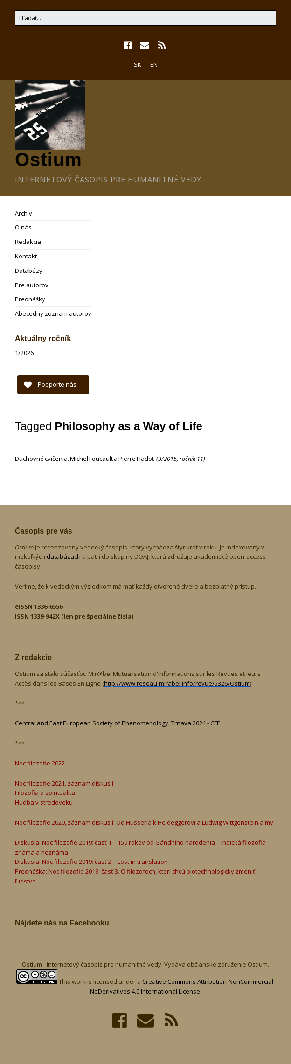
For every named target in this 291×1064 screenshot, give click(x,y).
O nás (23, 227)
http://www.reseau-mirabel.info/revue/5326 (177, 683)
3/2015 (167, 458)
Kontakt (26, 256)
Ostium (48, 159)
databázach (64, 556)
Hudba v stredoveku (44, 802)
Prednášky (30, 299)
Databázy (28, 270)
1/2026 (24, 352)
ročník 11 (191, 458)
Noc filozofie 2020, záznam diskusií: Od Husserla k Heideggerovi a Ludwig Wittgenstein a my (144, 822)
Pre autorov (31, 285)
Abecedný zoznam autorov (53, 313)
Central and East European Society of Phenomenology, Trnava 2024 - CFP (118, 723)
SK (137, 64)
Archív (23, 213)
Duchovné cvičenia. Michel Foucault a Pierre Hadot (85, 458)
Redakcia (28, 241)
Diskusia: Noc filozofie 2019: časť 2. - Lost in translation (91, 861)
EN (154, 64)
